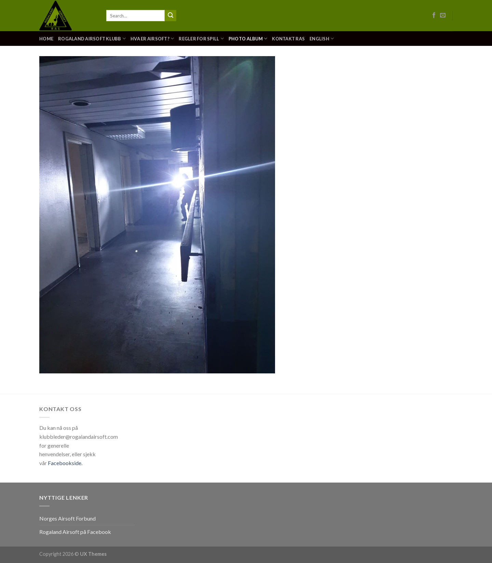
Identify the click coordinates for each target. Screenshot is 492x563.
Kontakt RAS (288, 38)
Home (46, 38)
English (322, 38)
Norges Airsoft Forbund (67, 518)
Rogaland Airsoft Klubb (92, 38)
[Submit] (170, 16)
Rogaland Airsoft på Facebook (75, 531)
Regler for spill (201, 38)
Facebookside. (65, 463)
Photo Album (248, 38)
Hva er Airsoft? (152, 38)
